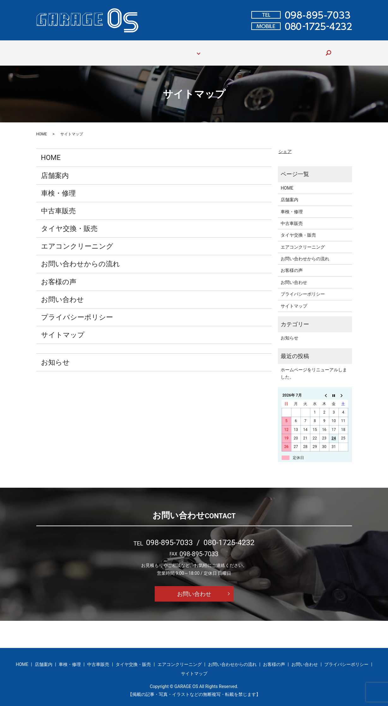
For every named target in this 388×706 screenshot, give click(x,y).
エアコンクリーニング (77, 240)
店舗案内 (89, 49)
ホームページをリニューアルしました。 (314, 367)
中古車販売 (149, 49)
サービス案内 (182, 49)
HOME (65, 49)
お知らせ (55, 356)
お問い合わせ (306, 49)
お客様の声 (273, 49)
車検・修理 (118, 49)
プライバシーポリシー (77, 311)
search (331, 49)
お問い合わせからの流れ (228, 49)
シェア (285, 145)
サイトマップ (63, 329)
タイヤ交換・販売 (69, 223)
